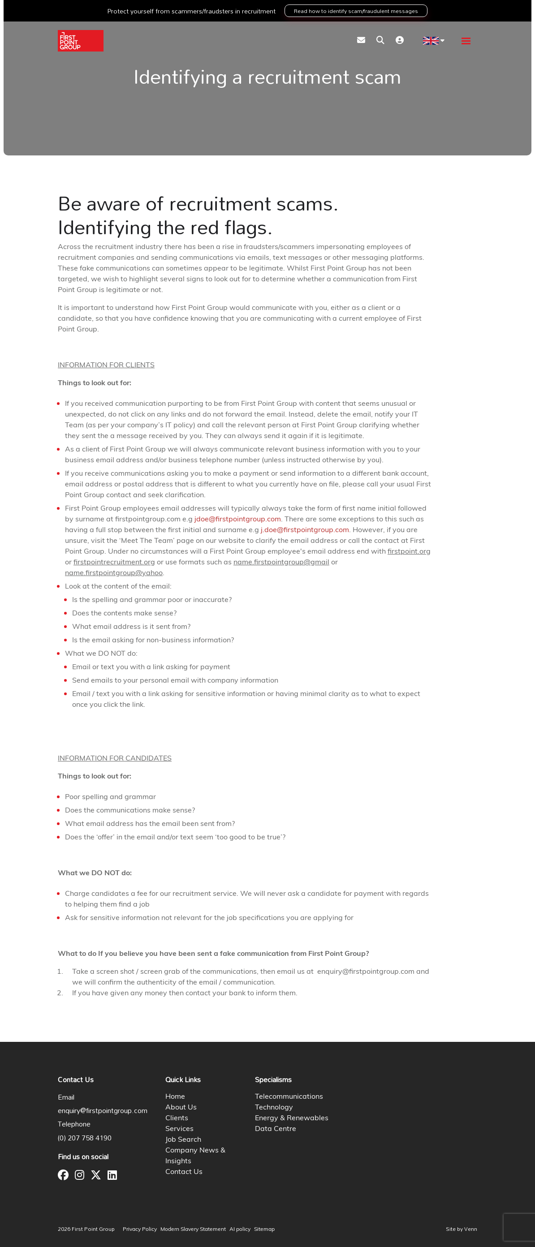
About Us (181, 1107)
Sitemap (264, 1229)
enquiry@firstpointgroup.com (102, 1110)
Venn (470, 1228)
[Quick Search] (380, 41)
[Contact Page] (361, 41)
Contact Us (184, 1172)
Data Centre (275, 1129)
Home (175, 1097)
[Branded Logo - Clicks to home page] (81, 41)
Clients (176, 1118)
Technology (274, 1107)
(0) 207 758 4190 (85, 1138)
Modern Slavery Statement (193, 1229)
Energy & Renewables (291, 1118)
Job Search (183, 1140)
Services (179, 1129)
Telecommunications (289, 1097)
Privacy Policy (140, 1229)
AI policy (239, 1229)
